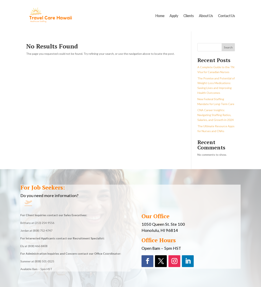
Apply (173, 16)
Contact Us (226, 16)
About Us (206, 16)
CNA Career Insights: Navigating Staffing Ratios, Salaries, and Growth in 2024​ (215, 115)
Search (228, 47)
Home (159, 16)
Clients (188, 16)
